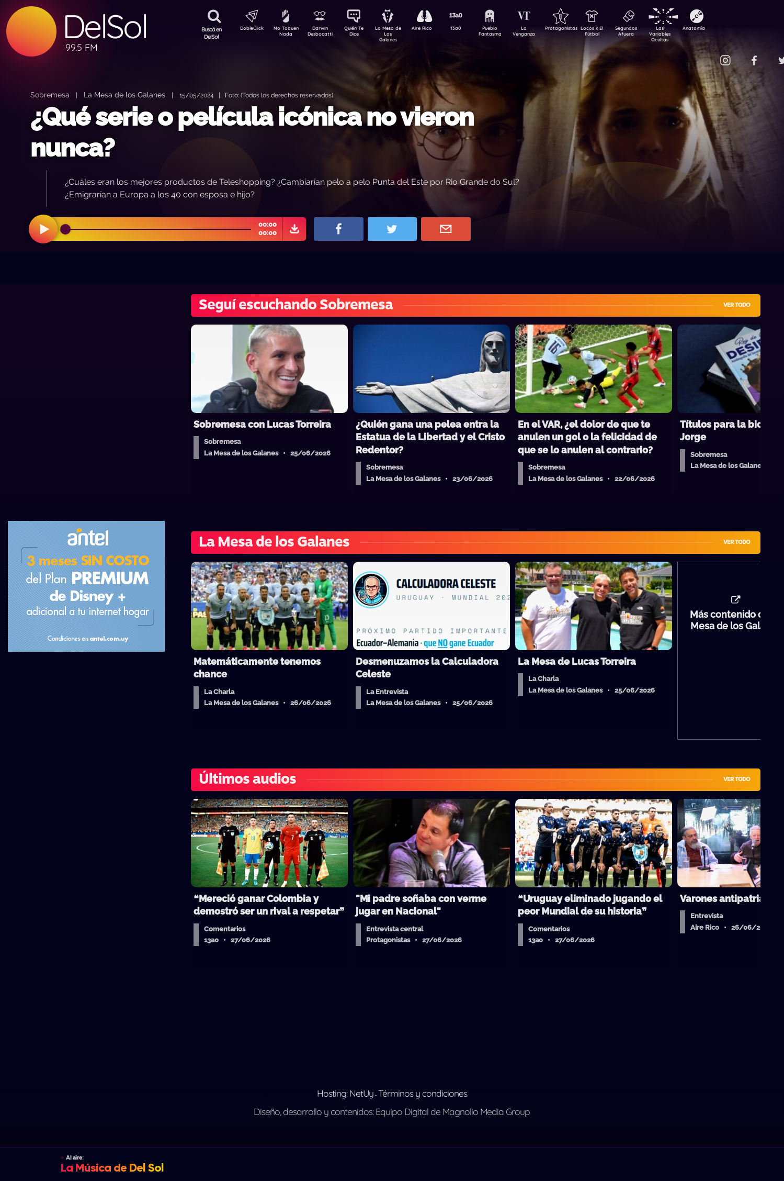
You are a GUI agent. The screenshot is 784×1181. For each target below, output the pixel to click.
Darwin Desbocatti (321, 33)
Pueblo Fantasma (504, 33)
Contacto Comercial (703, 53)
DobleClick (248, 29)
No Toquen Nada (284, 33)
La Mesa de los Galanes (124, 94)
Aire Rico (431, 29)
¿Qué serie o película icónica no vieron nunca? (251, 132)
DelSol (104, 26)
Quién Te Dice (358, 33)
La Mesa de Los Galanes (394, 34)
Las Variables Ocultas (687, 34)
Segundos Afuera (650, 33)
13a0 (467, 29)
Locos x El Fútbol (614, 33)
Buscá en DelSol (211, 33)
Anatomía (724, 29)
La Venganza (541, 33)
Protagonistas (577, 29)
